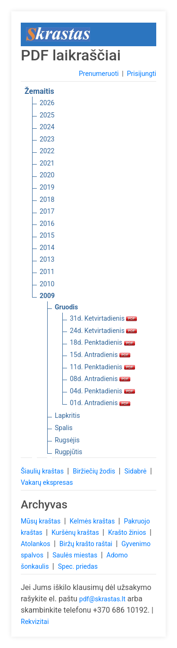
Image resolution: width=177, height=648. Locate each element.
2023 (47, 139)
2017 (47, 211)
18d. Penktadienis (102, 342)
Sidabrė (136, 471)
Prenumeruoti (98, 73)
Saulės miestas (75, 555)
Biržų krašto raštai (86, 544)
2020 (47, 175)
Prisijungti (141, 73)
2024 (47, 127)
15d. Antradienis (100, 354)
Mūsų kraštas (41, 521)
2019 (47, 187)
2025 (47, 115)
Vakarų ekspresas (47, 482)
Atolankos (36, 544)
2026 (47, 103)
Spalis (64, 428)
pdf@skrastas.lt (102, 599)
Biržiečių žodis (95, 471)
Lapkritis (67, 415)
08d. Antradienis (100, 378)
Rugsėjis (67, 440)
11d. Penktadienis (102, 367)
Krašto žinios (128, 532)
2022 (47, 151)
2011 (47, 271)
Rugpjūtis (68, 452)
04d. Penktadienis (102, 391)
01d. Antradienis (100, 403)
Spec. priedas (78, 566)
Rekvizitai (35, 621)
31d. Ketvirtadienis (103, 318)
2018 (47, 199)
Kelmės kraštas (92, 521)
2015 (47, 235)
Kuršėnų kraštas (76, 532)
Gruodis (66, 307)
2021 (47, 163)
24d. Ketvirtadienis (103, 330)
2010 (47, 284)
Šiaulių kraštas (43, 471)
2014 (47, 247)
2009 (47, 295)
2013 (47, 259)
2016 (47, 223)
